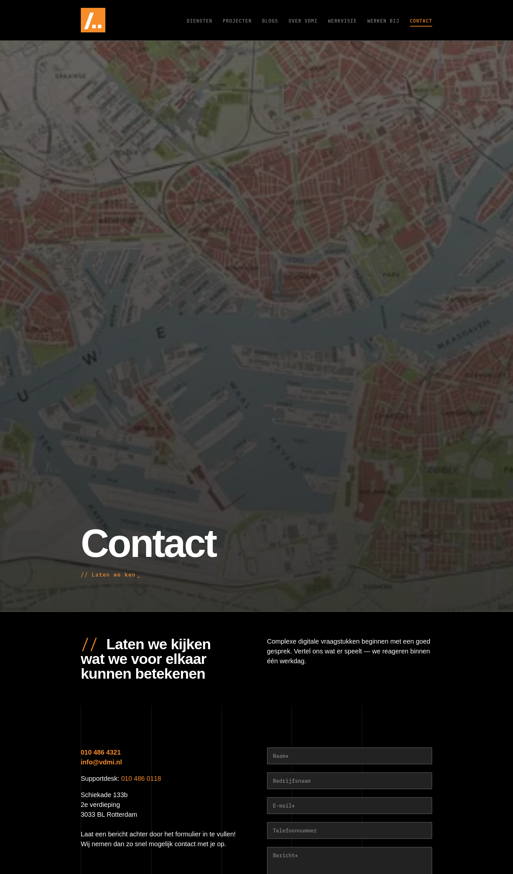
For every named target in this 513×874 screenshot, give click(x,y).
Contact (421, 21)
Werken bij (383, 21)
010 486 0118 (141, 778)
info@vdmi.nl (101, 762)
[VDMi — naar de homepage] (112, 20)
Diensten (199, 21)
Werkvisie (342, 21)
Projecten (237, 21)
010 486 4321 (101, 752)
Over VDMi (303, 21)
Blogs (270, 21)
